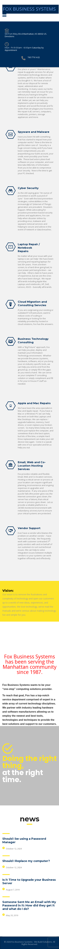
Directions (9, 36)
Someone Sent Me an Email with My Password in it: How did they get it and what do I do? (29, 905)
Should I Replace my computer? (26, 861)
